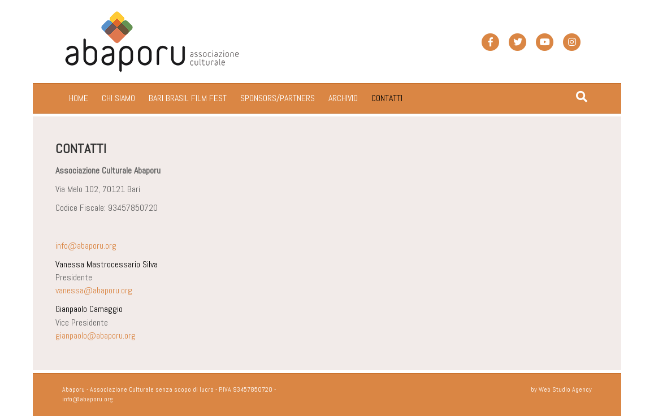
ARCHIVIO (343, 98)
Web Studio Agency (565, 389)
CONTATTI (386, 98)
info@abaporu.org (85, 246)
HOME (78, 98)
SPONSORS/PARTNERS (277, 98)
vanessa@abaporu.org (93, 290)
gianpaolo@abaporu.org (95, 335)
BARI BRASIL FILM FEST (188, 98)
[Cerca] (581, 96)
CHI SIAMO (118, 98)
